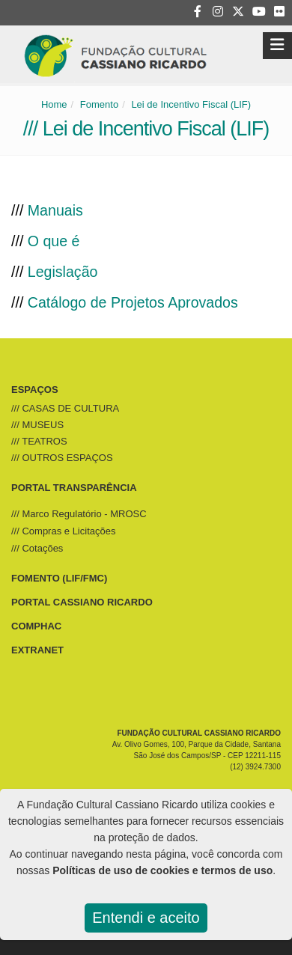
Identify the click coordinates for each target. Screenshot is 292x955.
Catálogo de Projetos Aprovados (133, 302)
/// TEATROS (39, 441)
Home (54, 104)
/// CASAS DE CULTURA (65, 408)
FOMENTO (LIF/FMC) (59, 578)
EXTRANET (37, 650)
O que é (54, 241)
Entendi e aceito (145, 917)
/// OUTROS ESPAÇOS (62, 457)
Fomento (99, 104)
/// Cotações (37, 548)
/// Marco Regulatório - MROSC (79, 513)
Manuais (55, 210)
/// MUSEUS (37, 424)
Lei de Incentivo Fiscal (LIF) (191, 104)
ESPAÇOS (34, 389)
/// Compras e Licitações (63, 531)
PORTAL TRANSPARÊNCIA (74, 487)
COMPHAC (36, 626)
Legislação (63, 271)
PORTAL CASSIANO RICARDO (82, 602)
